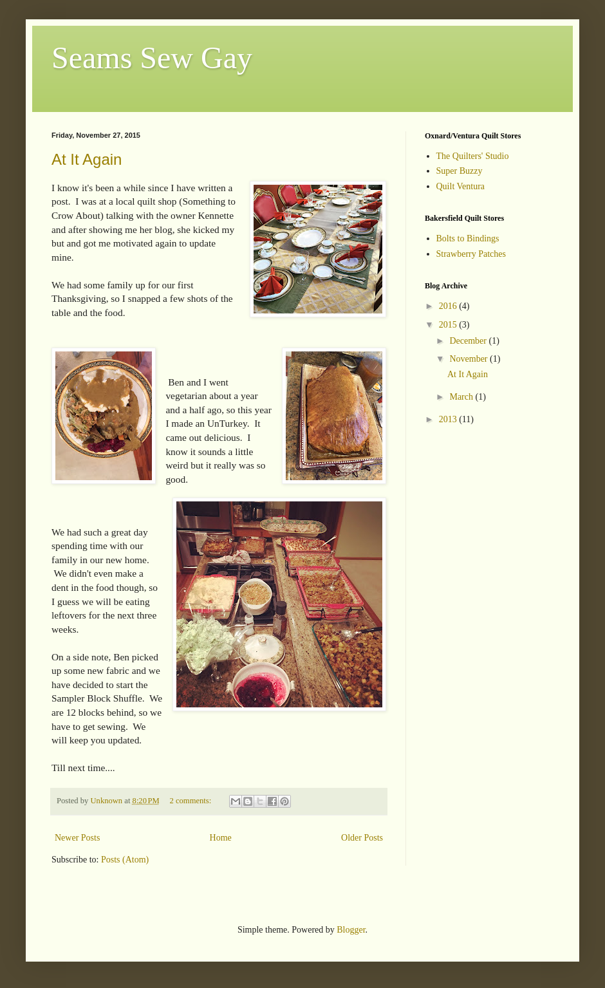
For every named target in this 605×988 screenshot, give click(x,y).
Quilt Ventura (460, 186)
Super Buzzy (459, 171)
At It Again (86, 159)
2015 (449, 325)
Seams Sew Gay (151, 58)
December (469, 341)
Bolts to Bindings (467, 238)
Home (221, 838)
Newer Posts (77, 838)
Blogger (351, 930)
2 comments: (192, 800)
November (469, 359)
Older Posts (362, 838)
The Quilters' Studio (472, 156)
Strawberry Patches (471, 254)
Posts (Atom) (125, 859)
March (462, 397)
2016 (449, 306)
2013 (449, 419)
